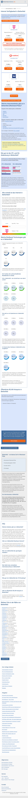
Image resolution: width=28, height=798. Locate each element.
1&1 (3, 114)
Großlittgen (4, 617)
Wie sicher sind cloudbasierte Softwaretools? (11, 717)
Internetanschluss (6, 682)
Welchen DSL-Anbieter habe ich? (9, 733)
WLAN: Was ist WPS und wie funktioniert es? (11, 707)
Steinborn (4, 648)
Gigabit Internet (5, 680)
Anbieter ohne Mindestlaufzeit (8, 744)
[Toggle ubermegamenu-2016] (25, 2)
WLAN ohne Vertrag (6, 725)
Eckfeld (3, 609)
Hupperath (4, 620)
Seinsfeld (4, 647)
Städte (14, 8)
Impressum (4, 790)
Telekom (4, 111)
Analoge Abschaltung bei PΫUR (8, 711)
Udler (3, 651)
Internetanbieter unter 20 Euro (8, 765)
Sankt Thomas (5, 641)
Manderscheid (5, 626)
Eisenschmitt (5, 610)
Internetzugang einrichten (7, 705)
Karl (3, 621)
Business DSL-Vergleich (7, 675)
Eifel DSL (4, 115)
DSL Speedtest (5, 776)
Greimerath (4, 616)
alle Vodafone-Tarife (14, 58)
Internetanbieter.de (9, 8)
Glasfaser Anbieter (9, 121)
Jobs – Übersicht (5, 778)
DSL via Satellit (16, 130)
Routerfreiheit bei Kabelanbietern (9, 750)
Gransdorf (4, 614)
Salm (3, 640)
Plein (3, 638)
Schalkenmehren (5, 643)
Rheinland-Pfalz (13, 16)
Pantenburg (4, 637)
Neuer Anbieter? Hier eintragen (8, 779)
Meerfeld (4, 627)
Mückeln (4, 628)
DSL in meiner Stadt (6, 678)
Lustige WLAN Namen (6, 737)
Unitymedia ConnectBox (7, 723)
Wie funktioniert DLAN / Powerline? (9, 746)
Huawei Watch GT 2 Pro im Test (8, 727)
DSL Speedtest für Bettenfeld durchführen (9, 447)
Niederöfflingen (5, 630)
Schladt (3, 644)
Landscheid (4, 623)
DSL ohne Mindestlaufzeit (7, 671)
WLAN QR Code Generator (7, 695)
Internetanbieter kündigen (7, 764)
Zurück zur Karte (5, 658)
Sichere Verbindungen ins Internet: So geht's (11, 721)
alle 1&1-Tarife (13, 78)
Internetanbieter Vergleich (7, 669)
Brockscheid (4, 607)
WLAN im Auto (5, 735)
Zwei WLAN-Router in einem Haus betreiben (11, 748)
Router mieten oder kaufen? (8, 715)
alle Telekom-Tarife (14, 29)
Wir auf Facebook (5, 787)
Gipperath (4, 613)
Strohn (3, 650)
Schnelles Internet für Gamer (8, 713)
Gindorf (3, 611)
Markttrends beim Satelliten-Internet (9, 731)
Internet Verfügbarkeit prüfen (8, 673)
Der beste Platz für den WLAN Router (9, 697)
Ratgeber (4, 688)
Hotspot (20, 596)
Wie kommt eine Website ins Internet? (10, 739)
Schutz (3, 645)
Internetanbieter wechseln (7, 762)
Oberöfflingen (5, 634)
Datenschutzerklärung (6, 788)
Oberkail (4, 631)
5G (7, 158)
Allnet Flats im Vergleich (7, 686)
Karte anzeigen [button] (14, 440)
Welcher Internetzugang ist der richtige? (10, 709)
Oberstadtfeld (5, 633)
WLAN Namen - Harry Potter (8, 699)
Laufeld (3, 624)
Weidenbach (4, 654)
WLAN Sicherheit (5, 752)
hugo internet (5, 117)
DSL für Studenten (5, 767)
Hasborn (4, 618)
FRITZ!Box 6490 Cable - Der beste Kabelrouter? (12, 719)
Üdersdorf (4, 655)
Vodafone (5, 112)
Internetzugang (5, 684)
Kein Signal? (4, 729)
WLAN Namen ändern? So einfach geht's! (10, 741)
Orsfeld (3, 635)
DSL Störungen (5, 769)
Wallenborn (4, 652)
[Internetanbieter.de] (8, 1)
